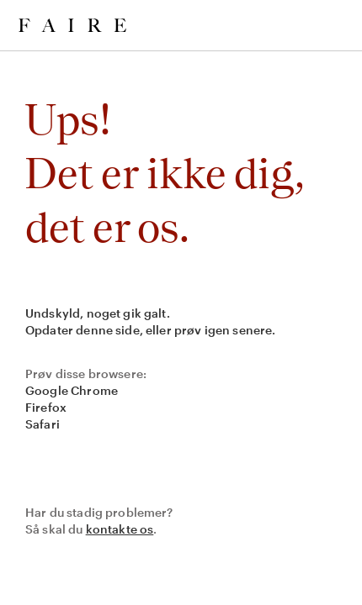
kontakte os (120, 529)
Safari (42, 424)
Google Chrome (71, 390)
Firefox (46, 407)
